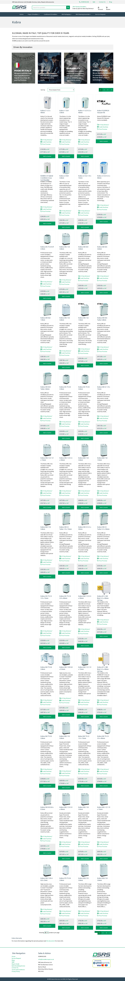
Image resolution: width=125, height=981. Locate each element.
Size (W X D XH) (17, 241)
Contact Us (102, 2)
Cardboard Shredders (50, 14)
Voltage (15, 210)
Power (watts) (16, 192)
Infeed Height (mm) (18, 226)
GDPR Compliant (17, 134)
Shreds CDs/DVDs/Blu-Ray (20, 142)
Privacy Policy (16, 971)
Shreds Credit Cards (18, 152)
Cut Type (15, 120)
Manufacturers (17, 90)
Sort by (43, 90)
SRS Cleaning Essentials (83, 14)
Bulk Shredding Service (18, 966)
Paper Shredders (34, 14)
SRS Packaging (66, 14)
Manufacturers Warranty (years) (22, 180)
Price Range (16, 259)
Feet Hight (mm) (17, 234)
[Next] (111, 90)
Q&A (94, 2)
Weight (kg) (16, 218)
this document (50, 941)
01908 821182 (84, 2)
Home (21, 14)
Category (15, 163)
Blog (110, 2)
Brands (14, 112)
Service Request (100, 14)
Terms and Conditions (18, 969)
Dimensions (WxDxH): (19, 249)
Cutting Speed (16, 202)
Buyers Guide (15, 964)
